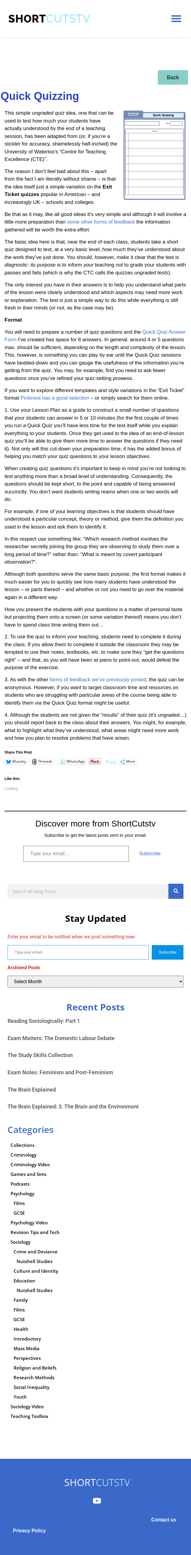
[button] (176, 18)
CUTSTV (97, 1482)
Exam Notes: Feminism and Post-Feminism (60, 1072)
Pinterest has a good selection (55, 398)
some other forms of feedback (101, 222)
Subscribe (150, 853)
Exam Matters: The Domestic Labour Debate (61, 1038)
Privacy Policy (29, 1530)
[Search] (175, 891)
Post (111, 761)
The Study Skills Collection (40, 1055)
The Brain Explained (32, 1089)
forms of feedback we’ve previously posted (97, 680)
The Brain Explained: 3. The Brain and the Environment (73, 1106)
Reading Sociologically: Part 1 (44, 1021)
